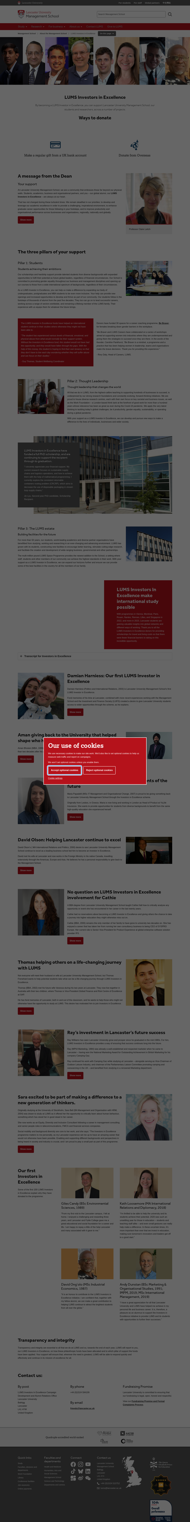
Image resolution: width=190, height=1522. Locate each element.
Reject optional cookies (99, 770)
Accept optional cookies (64, 770)
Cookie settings (55, 778)
